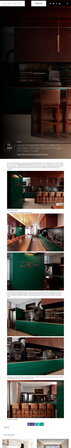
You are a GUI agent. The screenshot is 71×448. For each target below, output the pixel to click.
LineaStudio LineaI (13, 164)
